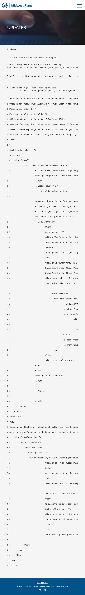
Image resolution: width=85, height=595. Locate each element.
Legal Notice (42, 583)
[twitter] (45, 589)
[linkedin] (41, 589)
